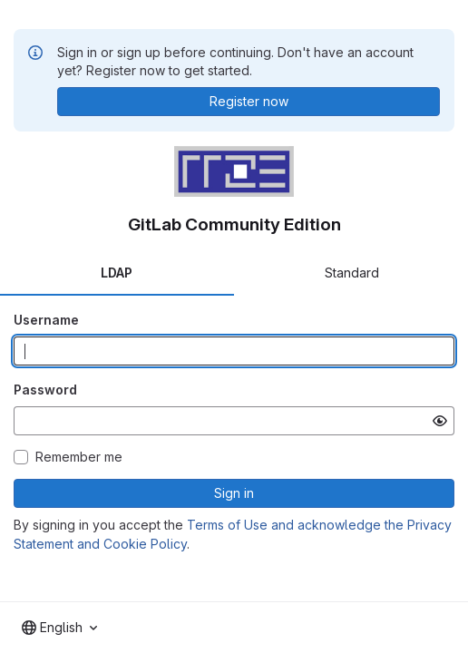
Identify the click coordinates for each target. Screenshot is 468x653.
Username (46, 319)
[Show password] (439, 420)
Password (45, 389)
